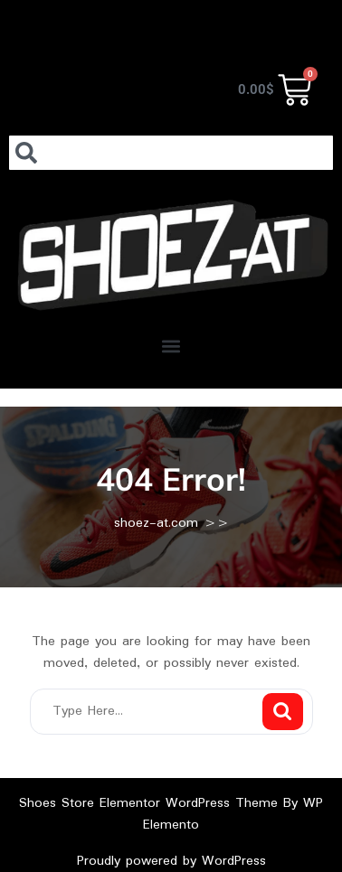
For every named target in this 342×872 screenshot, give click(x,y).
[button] (171, 346)
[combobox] (171, 153)
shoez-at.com (156, 523)
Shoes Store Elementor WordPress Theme (151, 803)
